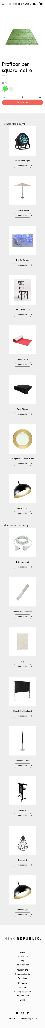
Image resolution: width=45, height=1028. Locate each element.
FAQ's (22, 952)
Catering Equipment (22, 991)
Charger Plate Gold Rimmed (22, 459)
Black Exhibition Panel (22, 711)
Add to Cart (22, 102)
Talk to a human (22, 965)
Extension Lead (22, 562)
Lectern (22, 810)
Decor (22, 1000)
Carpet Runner (22, 359)
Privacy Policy (31, 1018)
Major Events (22, 970)
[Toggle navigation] (3, 4)
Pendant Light (22, 508)
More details (22, 166)
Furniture (22, 987)
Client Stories (22, 956)
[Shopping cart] (41, 4)
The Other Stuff (22, 996)
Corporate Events (22, 974)
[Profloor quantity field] (22, 97)
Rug (22, 661)
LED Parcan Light (22, 161)
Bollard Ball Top (22, 761)
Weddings (22, 978)
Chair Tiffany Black (22, 310)
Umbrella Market (23, 210)
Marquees (22, 983)
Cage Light (22, 860)
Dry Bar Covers (22, 260)
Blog (22, 961)
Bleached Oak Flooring (22, 612)
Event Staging (22, 409)
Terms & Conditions (16, 1018)
